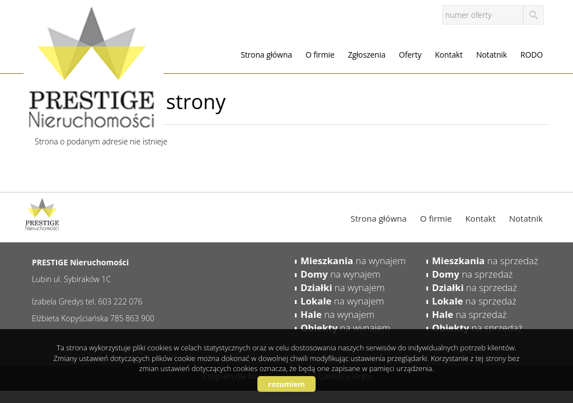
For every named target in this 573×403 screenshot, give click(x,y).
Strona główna (266, 54)
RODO (531, 54)
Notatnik (491, 54)
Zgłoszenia (367, 54)
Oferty (410, 54)
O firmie (320, 54)
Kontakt (449, 54)
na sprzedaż (485, 260)
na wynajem (353, 260)
